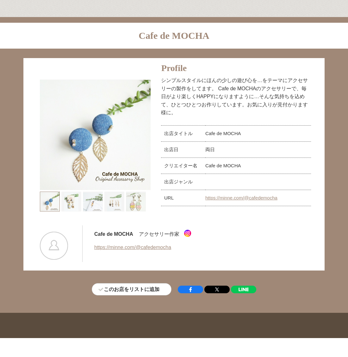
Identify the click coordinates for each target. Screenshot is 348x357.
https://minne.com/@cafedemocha (241, 197)
